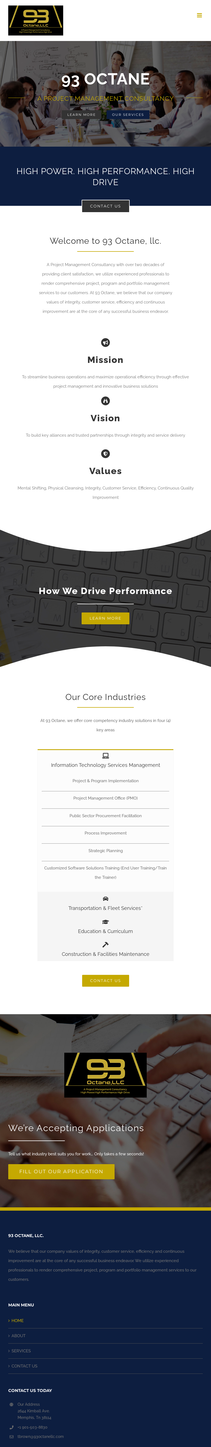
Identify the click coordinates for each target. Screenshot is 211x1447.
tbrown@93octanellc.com (41, 1436)
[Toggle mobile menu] (200, 15)
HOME (18, 1320)
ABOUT (19, 1335)
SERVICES (21, 1350)
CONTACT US (24, 1366)
